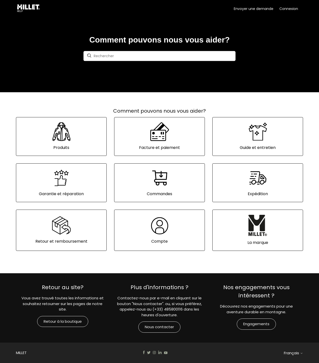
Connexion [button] (288, 8)
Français (293, 353)
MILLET (21, 352)
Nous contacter (159, 326)
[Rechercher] (159, 56)
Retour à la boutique (63, 321)
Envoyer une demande (253, 8)
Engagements (256, 323)
